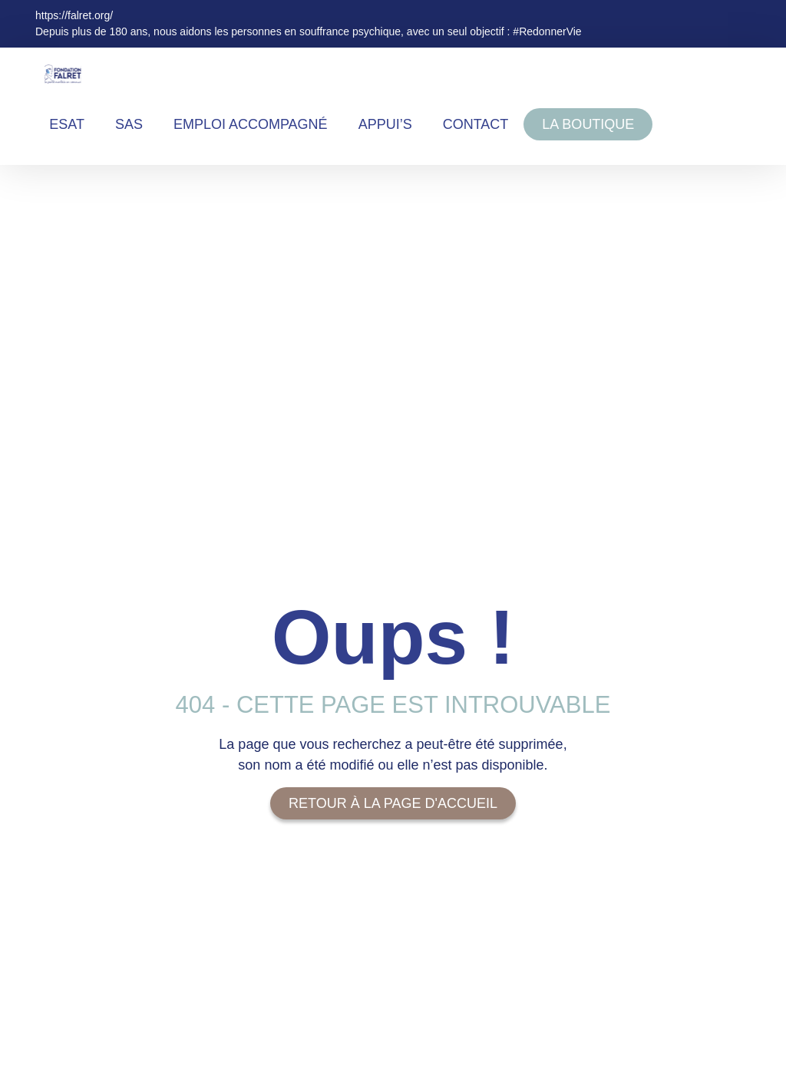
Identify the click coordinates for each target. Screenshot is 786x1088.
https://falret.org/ (74, 15)
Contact (476, 124)
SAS (129, 124)
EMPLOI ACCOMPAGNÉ (250, 124)
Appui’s (385, 124)
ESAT (66, 124)
